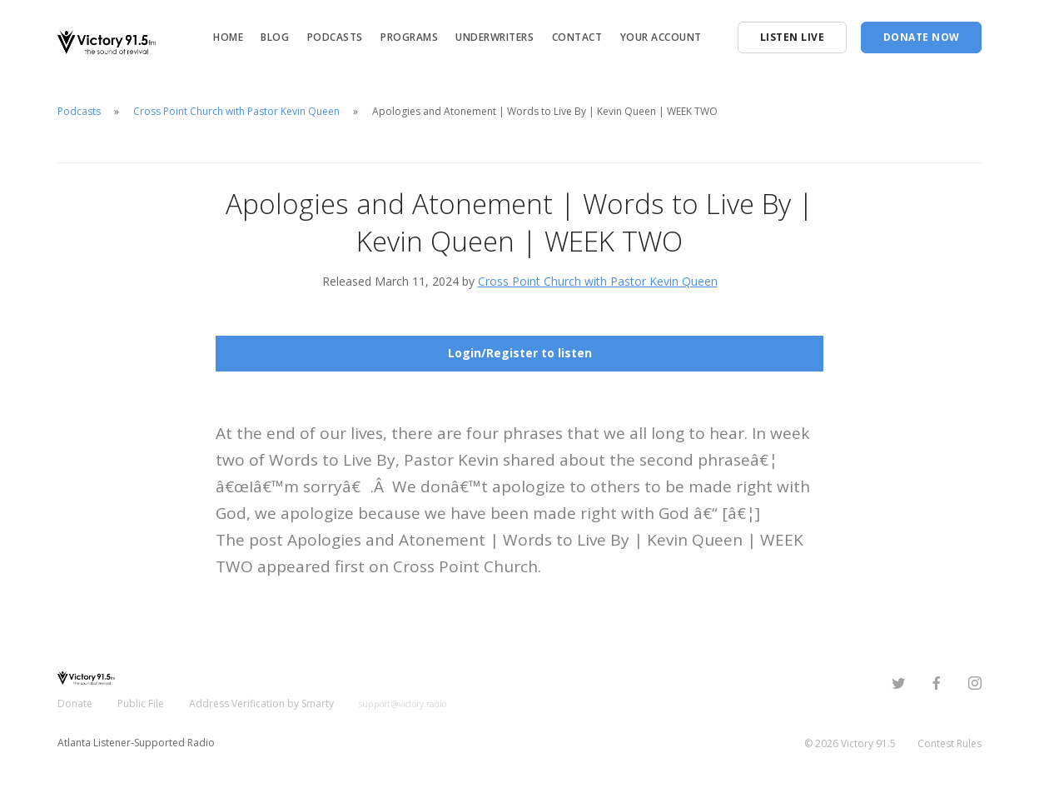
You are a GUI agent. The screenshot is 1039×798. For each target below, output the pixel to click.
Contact (577, 37)
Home (228, 37)
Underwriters (494, 37)
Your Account (661, 37)
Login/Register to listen (520, 353)
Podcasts (335, 37)
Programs (409, 37)
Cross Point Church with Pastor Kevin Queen (236, 111)
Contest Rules (949, 743)
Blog (275, 37)
